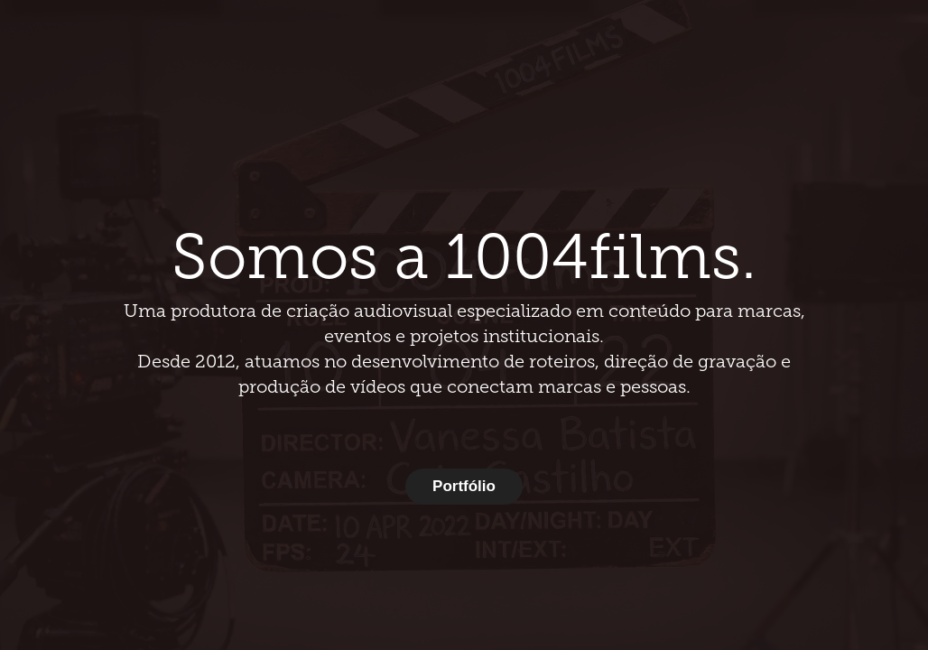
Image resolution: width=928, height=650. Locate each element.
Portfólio (464, 486)
